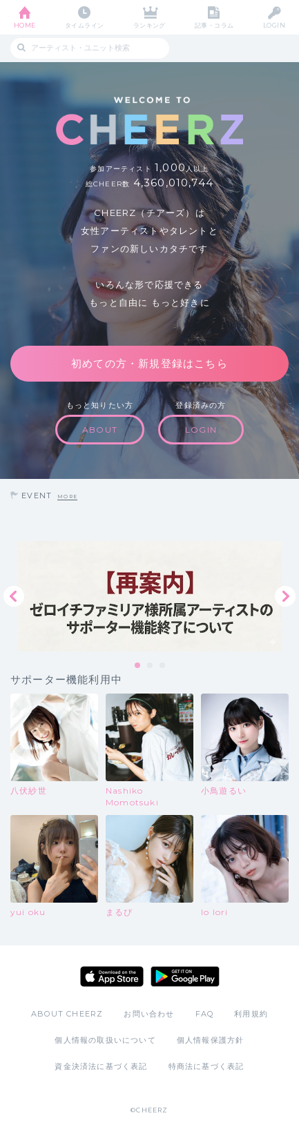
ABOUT (99, 429)
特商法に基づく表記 (206, 1066)
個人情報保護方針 (210, 1040)
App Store (112, 976)
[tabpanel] (149, 596)
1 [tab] (138, 665)
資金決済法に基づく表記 (101, 1066)
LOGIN (274, 25)
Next (285, 596)
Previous (13, 596)
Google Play (185, 976)
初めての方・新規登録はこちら (149, 363)
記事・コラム (214, 25)
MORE (67, 496)
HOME (25, 25)
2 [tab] (150, 665)
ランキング (149, 25)
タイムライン (84, 25)
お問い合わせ (149, 1014)
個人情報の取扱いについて (105, 1040)
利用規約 (251, 1014)
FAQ (204, 1014)
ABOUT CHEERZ (67, 1014)
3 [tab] (163, 665)
